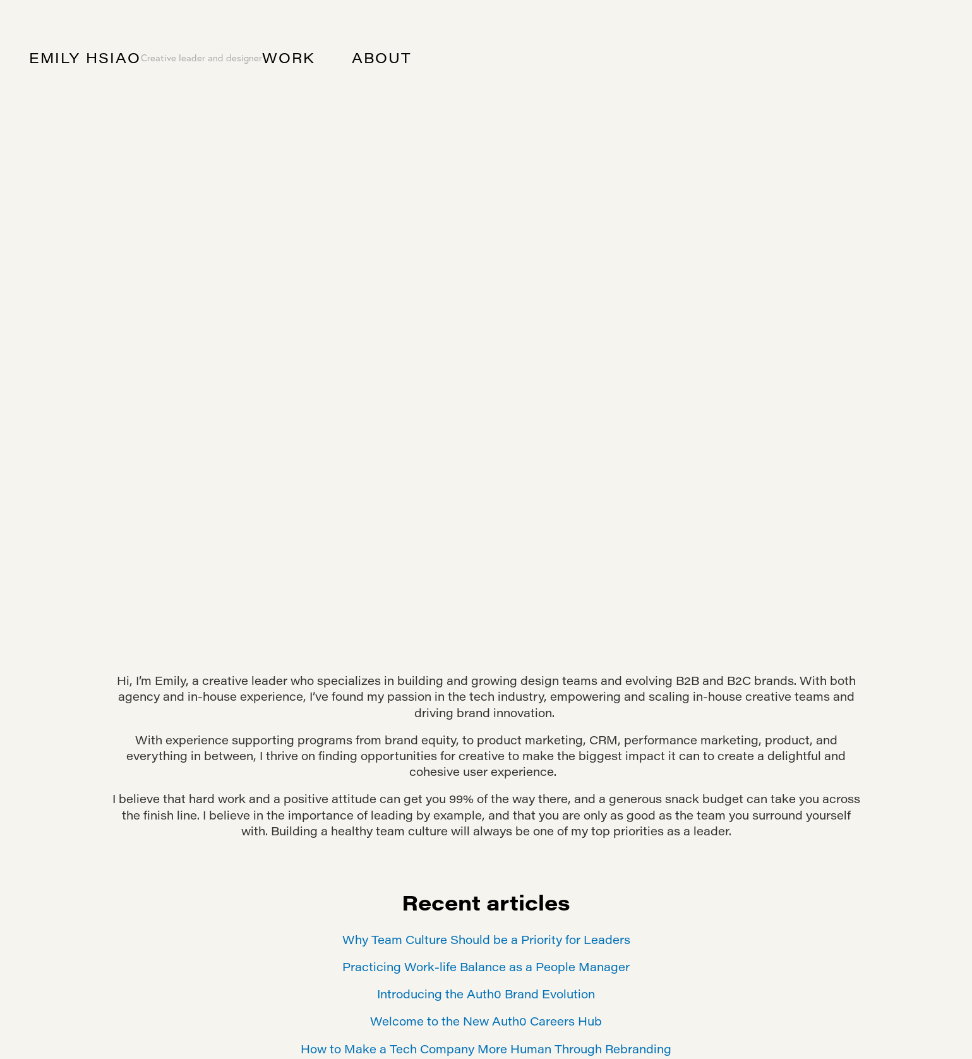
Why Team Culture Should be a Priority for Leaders (486, 939)
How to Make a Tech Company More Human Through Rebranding (486, 1048)
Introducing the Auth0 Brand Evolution (486, 994)
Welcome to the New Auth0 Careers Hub (486, 1021)
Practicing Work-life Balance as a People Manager (486, 966)
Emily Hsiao (85, 58)
